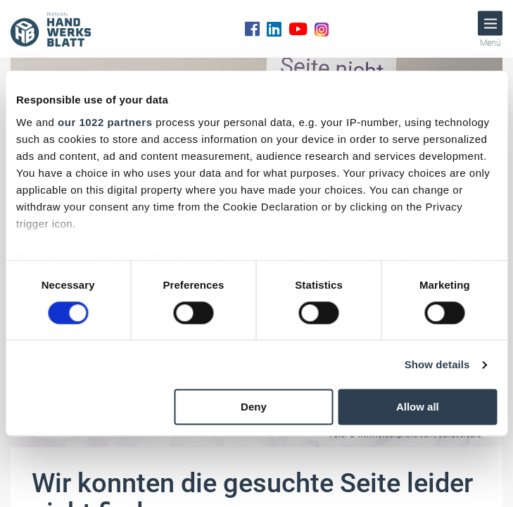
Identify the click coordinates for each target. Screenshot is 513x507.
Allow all (417, 407)
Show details (437, 364)
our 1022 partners (105, 122)
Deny (254, 407)
